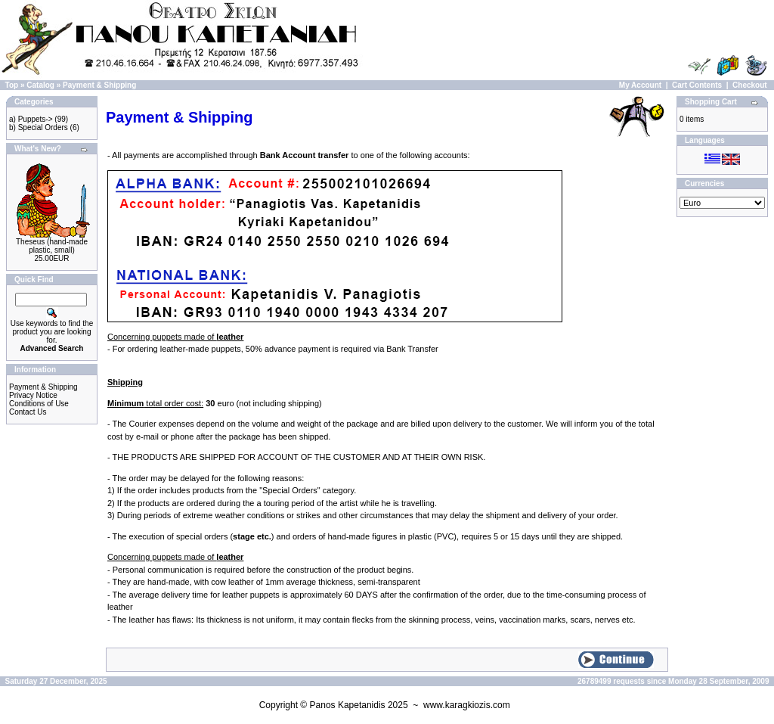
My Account (640, 85)
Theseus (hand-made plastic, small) (52, 246)
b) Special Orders (38, 127)
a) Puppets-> (31, 119)
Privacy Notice (33, 395)
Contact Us (27, 412)
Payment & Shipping (99, 85)
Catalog (40, 85)
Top (12, 85)
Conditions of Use (39, 403)
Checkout (749, 85)
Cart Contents (697, 85)
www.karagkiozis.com (466, 705)
